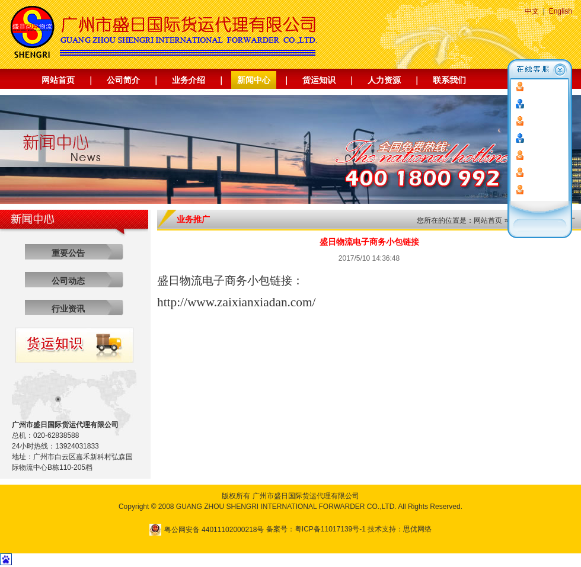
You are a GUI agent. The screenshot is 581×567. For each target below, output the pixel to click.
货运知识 (319, 80)
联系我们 (449, 80)
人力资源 (384, 80)
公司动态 (68, 281)
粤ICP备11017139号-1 (330, 529)
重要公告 (68, 253)
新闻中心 (253, 80)
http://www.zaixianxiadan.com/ (236, 302)
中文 (532, 11)
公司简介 (123, 80)
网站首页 (58, 80)
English (560, 11)
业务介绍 (188, 80)
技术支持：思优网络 (400, 529)
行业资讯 (68, 308)
